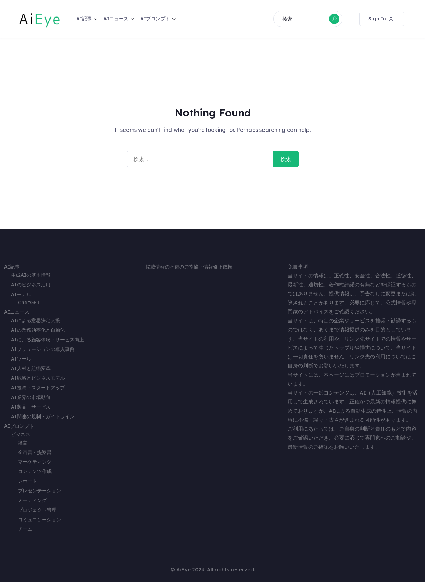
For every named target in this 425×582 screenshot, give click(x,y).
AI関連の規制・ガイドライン (43, 416)
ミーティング (32, 500)
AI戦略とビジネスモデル (38, 378)
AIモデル (21, 294)
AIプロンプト (155, 18)
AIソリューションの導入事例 (43, 349)
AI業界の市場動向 (31, 397)
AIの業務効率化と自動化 (38, 330)
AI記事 (84, 18)
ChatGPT (29, 302)
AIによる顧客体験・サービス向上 (47, 339)
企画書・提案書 (35, 452)
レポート (27, 481)
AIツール (21, 359)
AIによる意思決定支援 (35, 320)
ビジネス (20, 434)
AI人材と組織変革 (31, 368)
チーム (25, 529)
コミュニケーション (39, 519)
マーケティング (35, 462)
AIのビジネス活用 (31, 285)
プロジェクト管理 (37, 510)
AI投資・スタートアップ (38, 388)
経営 (22, 443)
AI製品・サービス (31, 407)
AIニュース (115, 18)
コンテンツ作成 (35, 471)
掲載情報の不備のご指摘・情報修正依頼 (189, 267)
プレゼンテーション (39, 491)
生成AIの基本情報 (31, 275)
